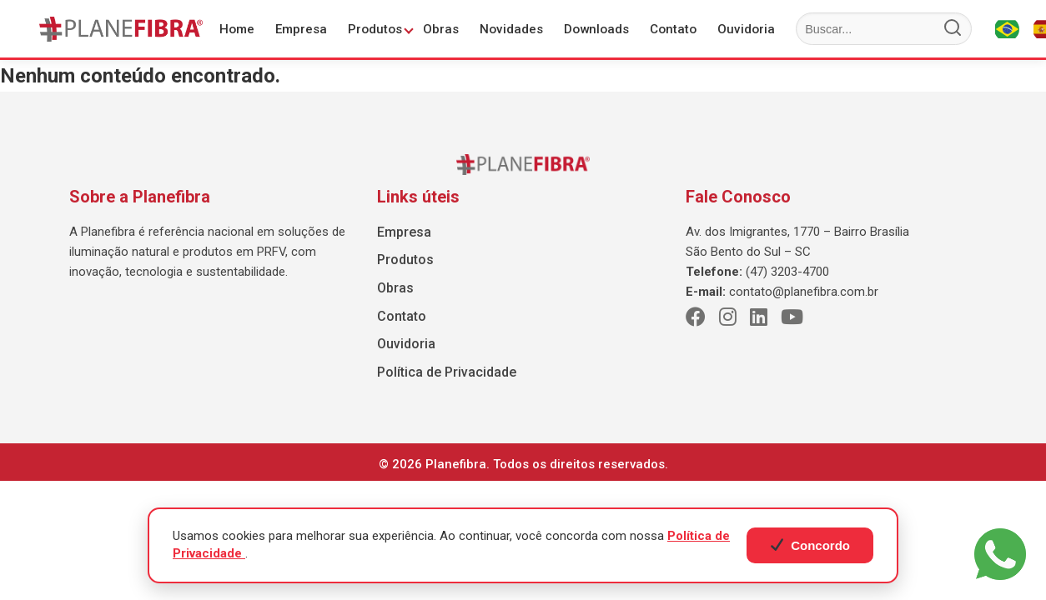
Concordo (810, 545)
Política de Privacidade (446, 372)
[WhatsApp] (1000, 554)
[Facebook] (696, 317)
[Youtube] (792, 317)
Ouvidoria (746, 29)
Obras (441, 29)
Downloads (596, 29)
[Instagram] (728, 317)
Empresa (301, 29)
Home (236, 29)
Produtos (375, 29)
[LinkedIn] (758, 317)
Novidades (511, 29)
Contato (673, 29)
